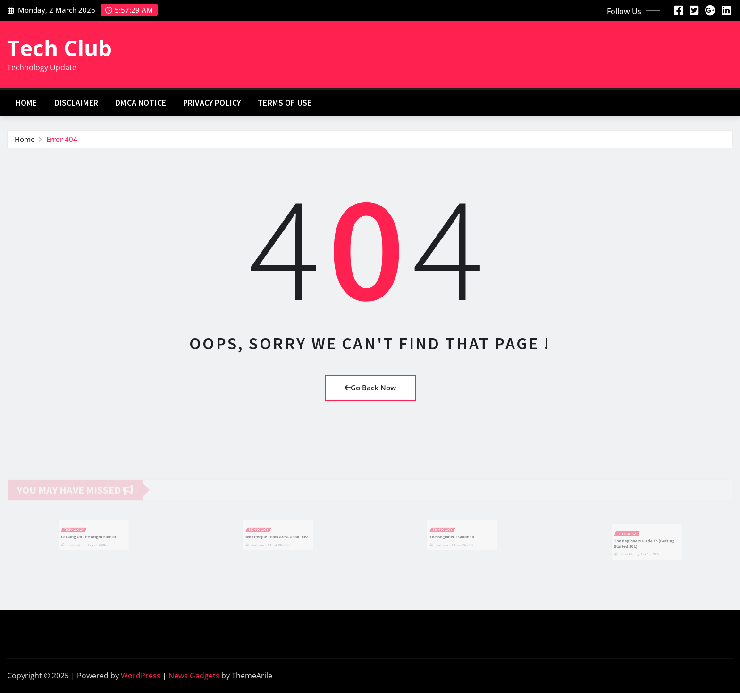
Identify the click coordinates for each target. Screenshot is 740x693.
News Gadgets (193, 675)
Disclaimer (76, 103)
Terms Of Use (284, 103)
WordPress (140, 675)
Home (26, 103)
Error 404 (61, 139)
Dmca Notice (140, 103)
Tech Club (59, 47)
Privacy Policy (212, 103)
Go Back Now (370, 387)
